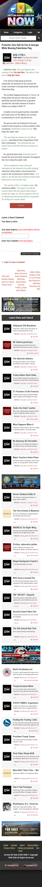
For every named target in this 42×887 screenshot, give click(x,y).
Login (30, 32)
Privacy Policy (9, 849)
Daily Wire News (13, 75)
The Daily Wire (19, 72)
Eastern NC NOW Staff (32, 682)
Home (6, 32)
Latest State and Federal (21, 319)
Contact (14, 846)
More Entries (21, 63)
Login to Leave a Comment (14, 263)
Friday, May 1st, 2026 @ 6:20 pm (28, 335)
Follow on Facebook (26, 849)
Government (21, 283)
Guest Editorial (21, 277)
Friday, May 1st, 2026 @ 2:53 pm (28, 450)
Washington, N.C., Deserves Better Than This (25, 806)
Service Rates (33, 846)
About (22, 846)
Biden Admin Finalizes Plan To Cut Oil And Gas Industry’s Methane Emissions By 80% (34, 282)
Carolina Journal (33, 354)
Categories (18, 32)
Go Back (21, 205)
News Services (21, 275)
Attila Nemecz (34, 732)
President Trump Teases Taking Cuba (24, 739)
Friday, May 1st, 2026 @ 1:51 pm (28, 504)
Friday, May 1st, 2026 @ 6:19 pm (28, 418)
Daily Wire (10, 63)
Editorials (21, 280)
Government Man (33, 816)
